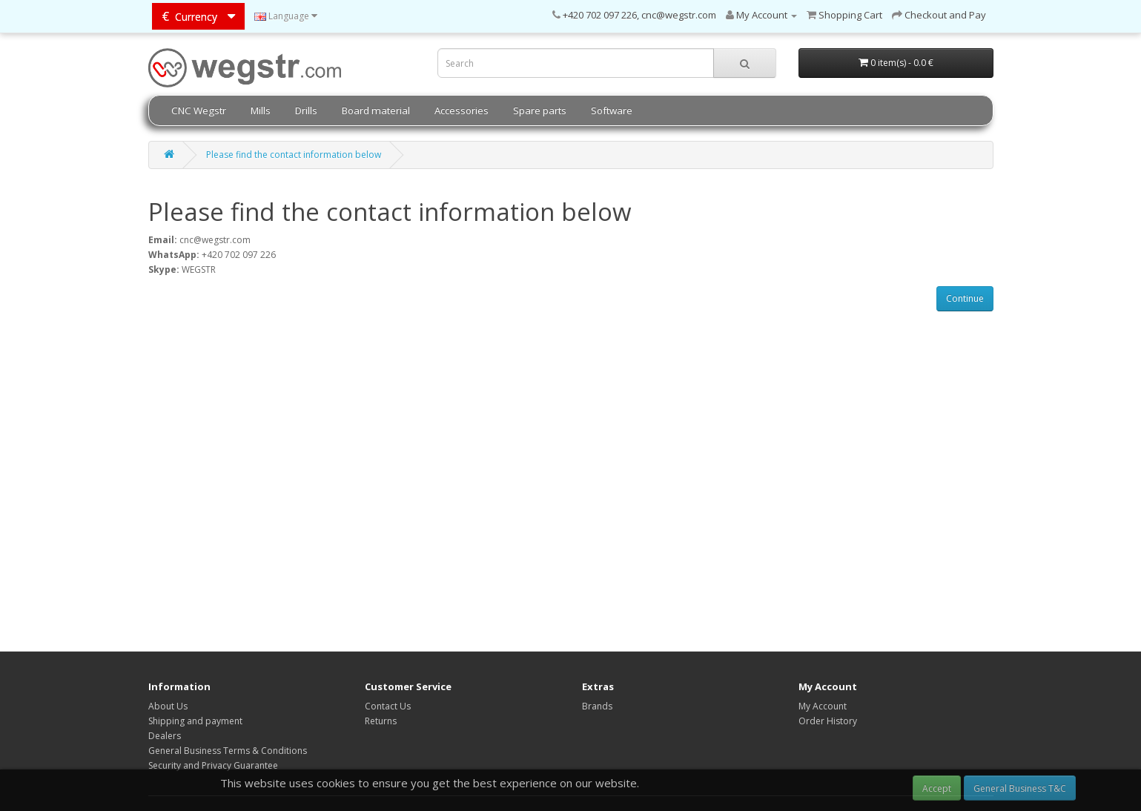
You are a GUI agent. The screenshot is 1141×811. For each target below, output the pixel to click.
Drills (306, 110)
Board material (376, 110)
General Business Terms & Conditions (227, 750)
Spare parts (539, 110)
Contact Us (388, 706)
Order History (827, 721)
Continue (965, 298)
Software (611, 110)
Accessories (461, 110)
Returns (381, 721)
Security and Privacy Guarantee (213, 765)
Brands (597, 706)
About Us (168, 706)
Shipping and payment (195, 721)
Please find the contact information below (293, 154)
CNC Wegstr (198, 110)
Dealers (164, 735)
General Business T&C (1019, 788)
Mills (261, 110)
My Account (822, 706)
